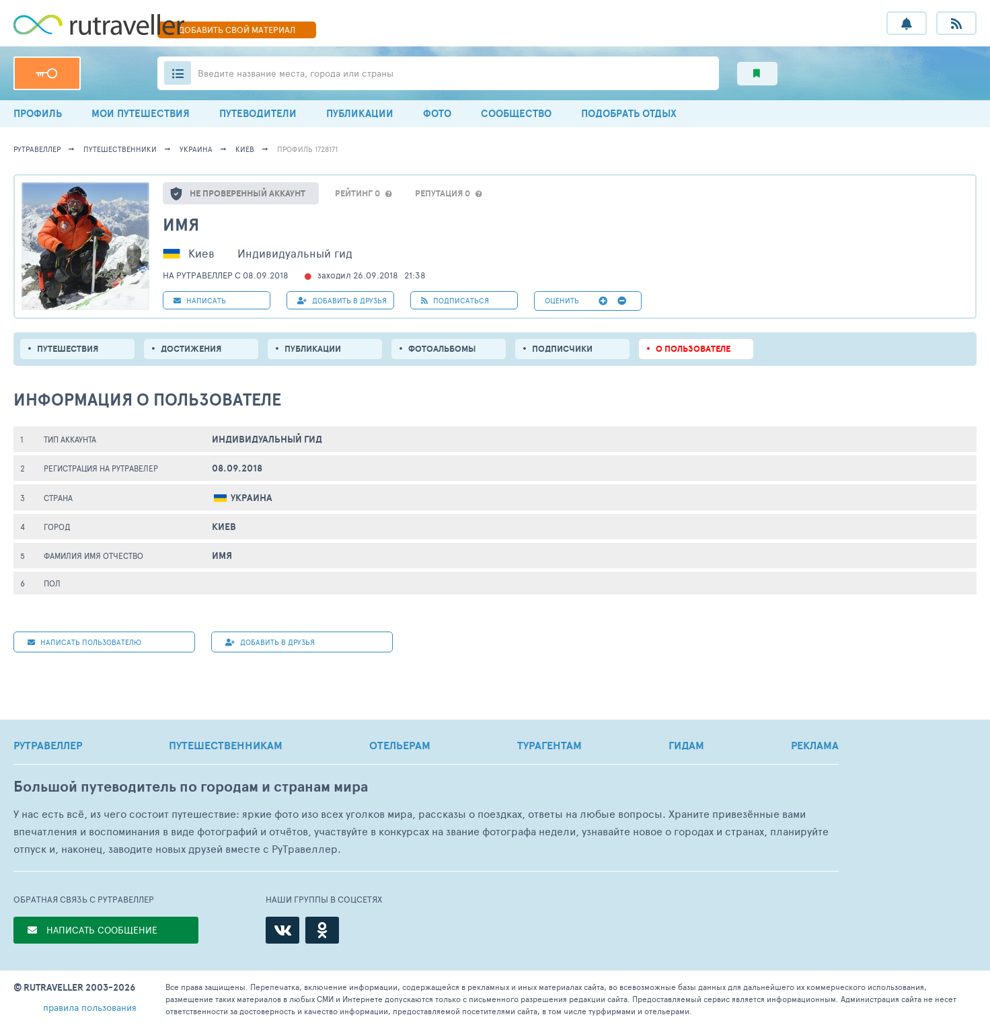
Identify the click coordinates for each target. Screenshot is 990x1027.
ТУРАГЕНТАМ (549, 745)
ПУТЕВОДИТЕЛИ (258, 113)
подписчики (562, 348)
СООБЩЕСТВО (516, 113)
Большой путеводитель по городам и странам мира (190, 786)
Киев (244, 149)
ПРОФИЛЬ (37, 113)
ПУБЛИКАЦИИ (359, 113)
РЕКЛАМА (815, 745)
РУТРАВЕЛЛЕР (47, 745)
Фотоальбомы (442, 348)
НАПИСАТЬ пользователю (84, 642)
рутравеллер (37, 149)
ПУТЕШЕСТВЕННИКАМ (225, 745)
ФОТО (437, 113)
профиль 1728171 (307, 149)
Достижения (191, 348)
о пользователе (693, 348)
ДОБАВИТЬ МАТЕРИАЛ (236, 30)
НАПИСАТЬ (200, 300)
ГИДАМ (686, 745)
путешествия (67, 348)
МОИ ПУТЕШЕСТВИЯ (140, 113)
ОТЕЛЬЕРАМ (399, 745)
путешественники (120, 149)
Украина (196, 149)
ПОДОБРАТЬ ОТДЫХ (629, 113)
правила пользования (90, 1007)
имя (181, 224)
